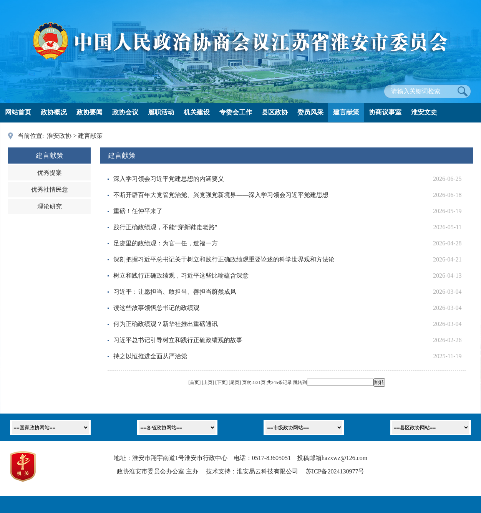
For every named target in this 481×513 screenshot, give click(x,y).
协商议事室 (385, 112)
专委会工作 (235, 112)
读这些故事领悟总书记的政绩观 (156, 307)
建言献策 (346, 112)
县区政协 (275, 112)
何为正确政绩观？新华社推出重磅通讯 (165, 324)
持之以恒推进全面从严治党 (150, 356)
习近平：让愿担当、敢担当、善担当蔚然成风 (174, 291)
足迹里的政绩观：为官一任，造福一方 (165, 243)
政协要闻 (89, 112)
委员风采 (310, 112)
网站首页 (18, 112)
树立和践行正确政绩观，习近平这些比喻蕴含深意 (181, 275)
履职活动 (161, 112)
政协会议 (125, 112)
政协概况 (54, 112)
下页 (221, 382)
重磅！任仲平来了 (138, 211)
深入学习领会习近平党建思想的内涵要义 (168, 178)
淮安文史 (424, 112)
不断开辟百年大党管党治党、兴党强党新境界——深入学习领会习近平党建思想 (220, 195)
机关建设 (197, 112)
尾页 (234, 382)
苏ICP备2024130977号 (335, 471)
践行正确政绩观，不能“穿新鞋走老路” (165, 227)
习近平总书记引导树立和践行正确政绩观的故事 (177, 340)
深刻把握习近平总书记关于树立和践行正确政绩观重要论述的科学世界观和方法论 (224, 259)
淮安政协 (59, 135)
